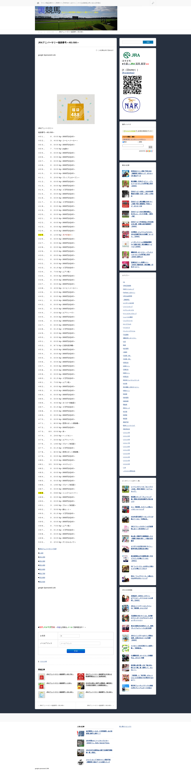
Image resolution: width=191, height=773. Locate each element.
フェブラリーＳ (128, 320)
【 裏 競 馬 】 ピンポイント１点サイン (134, 139)
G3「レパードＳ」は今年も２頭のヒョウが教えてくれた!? (142, 568)
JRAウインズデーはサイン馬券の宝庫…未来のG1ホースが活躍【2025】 (142, 638)
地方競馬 (126, 348)
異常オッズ (126, 408)
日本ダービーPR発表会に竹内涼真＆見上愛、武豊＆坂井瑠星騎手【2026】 (142, 224)
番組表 (125, 404)
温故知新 (126, 401)
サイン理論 (44, 3)
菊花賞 (125, 418)
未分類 (125, 383)
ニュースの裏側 (128, 317)
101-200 (42, 557)
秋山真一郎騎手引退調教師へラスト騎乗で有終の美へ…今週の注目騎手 (142, 538)
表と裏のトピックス (125, 726)
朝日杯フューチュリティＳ (131, 380)
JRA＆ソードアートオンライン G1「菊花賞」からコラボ (141, 607)
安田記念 (126, 362)
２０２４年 (126, 460)
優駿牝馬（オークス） (130, 338)
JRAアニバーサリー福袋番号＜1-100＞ (59, 683)
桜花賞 (125, 394)
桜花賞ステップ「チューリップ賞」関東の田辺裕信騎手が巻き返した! (142, 499)
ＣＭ (124, 467)
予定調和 (126, 334)
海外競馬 (126, 397)
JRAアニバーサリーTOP (48, 549)
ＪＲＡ (79, 3)
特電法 (98, 3)
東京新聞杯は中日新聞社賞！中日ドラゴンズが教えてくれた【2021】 (142, 558)
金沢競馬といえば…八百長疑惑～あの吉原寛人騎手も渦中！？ (99, 732)
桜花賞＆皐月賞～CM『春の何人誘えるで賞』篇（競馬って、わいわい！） (142, 667)
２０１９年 (43, 661)
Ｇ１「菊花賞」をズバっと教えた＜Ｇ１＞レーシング (142, 508)
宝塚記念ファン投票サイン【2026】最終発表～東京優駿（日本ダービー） (142, 265)
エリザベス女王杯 (128, 303)
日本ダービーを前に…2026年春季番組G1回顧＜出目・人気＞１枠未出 (142, 194)
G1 (124, 282)
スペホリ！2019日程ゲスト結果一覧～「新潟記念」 (142, 647)
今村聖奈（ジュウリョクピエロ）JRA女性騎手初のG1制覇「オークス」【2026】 (142, 234)
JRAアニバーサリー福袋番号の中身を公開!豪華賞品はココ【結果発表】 (99, 675)
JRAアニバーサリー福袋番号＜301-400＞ (60, 692)
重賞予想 (126, 422)
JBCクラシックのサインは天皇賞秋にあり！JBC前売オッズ (142, 528)
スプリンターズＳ (128, 310)
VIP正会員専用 (127, 296)
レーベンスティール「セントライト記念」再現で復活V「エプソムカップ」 (142, 489)
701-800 (42, 577)
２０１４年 (126, 432)
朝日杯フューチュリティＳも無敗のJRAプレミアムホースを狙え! (142, 687)
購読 (124, 142)
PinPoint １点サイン (70, 3)
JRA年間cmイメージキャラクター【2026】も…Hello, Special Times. (98, 742)
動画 (124, 345)
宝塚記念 (126, 369)
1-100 (41, 553)
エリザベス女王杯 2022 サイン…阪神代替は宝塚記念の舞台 (142, 548)
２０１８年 (126, 446)
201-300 (42, 561)
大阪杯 (125, 352)
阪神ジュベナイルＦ (129, 425)
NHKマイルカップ (128, 289)
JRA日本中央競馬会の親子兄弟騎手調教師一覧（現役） (99, 751)
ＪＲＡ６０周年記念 (129, 471)
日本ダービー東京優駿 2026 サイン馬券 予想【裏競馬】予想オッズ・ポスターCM (142, 204)
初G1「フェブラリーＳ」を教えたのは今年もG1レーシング (142, 577)
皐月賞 (125, 411)
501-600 (42, 569)
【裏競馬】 (126, 299)
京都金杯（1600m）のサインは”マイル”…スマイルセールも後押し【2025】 (142, 598)
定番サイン (52, 3)
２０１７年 (126, 443)
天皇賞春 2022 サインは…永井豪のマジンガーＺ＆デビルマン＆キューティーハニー (142, 618)
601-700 (42, 573)
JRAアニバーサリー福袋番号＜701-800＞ (99, 692)
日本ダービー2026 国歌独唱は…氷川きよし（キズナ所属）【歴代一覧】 (142, 214)
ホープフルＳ (127, 324)
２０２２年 (126, 457)
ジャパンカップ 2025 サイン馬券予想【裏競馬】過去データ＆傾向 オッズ (98, 761)
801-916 (42, 582)
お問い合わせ (91, 3)
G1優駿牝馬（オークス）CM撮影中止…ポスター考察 (142, 657)
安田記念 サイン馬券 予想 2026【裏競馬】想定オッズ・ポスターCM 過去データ (142, 173)
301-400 (42, 565)
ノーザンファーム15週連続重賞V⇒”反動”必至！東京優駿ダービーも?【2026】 (141, 244)
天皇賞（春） (127, 355)
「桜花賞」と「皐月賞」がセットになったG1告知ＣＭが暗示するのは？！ (142, 678)
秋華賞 (125, 415)
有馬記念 (126, 376)
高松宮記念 (126, 429)
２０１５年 (126, 436)
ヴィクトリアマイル (129, 331)
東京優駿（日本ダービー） (131, 387)
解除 (140, 142)
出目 (124, 341)
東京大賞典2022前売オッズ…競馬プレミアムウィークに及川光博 (142, 627)
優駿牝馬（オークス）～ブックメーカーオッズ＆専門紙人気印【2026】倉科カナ (142, 254)
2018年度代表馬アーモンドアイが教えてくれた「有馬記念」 (142, 518)
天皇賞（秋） (127, 359)
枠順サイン (126, 390)
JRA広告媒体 (127, 285)
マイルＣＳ (126, 327)
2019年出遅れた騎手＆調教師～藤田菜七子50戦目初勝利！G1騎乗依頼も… (99, 684)
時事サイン (59, 3)
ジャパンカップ (128, 306)
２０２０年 (126, 453)
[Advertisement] (76, 74)
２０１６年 (126, 439)
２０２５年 (126, 464)
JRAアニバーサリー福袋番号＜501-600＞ (99, 705)
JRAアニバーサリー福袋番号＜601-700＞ (60, 674)
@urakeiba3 (128, 72)
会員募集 (84, 3)
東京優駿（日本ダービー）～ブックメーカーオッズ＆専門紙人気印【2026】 (142, 184)
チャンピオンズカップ (130, 313)
